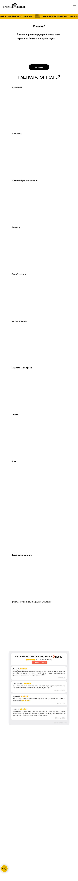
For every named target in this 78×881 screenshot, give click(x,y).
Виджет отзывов (60, 722)
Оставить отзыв (39, 662)
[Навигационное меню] (74, 6)
